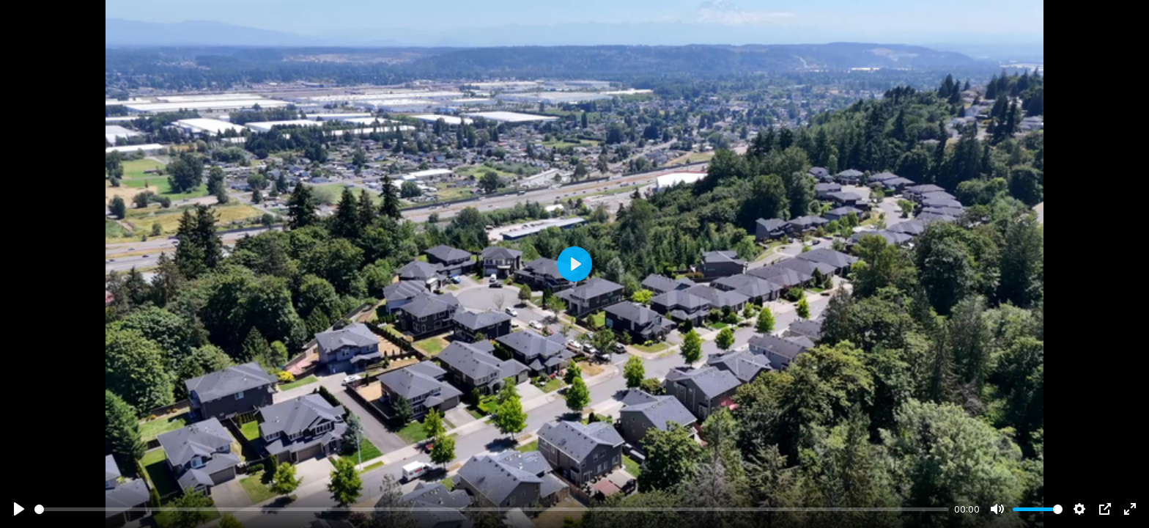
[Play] (19, 509)
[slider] (491, 509)
